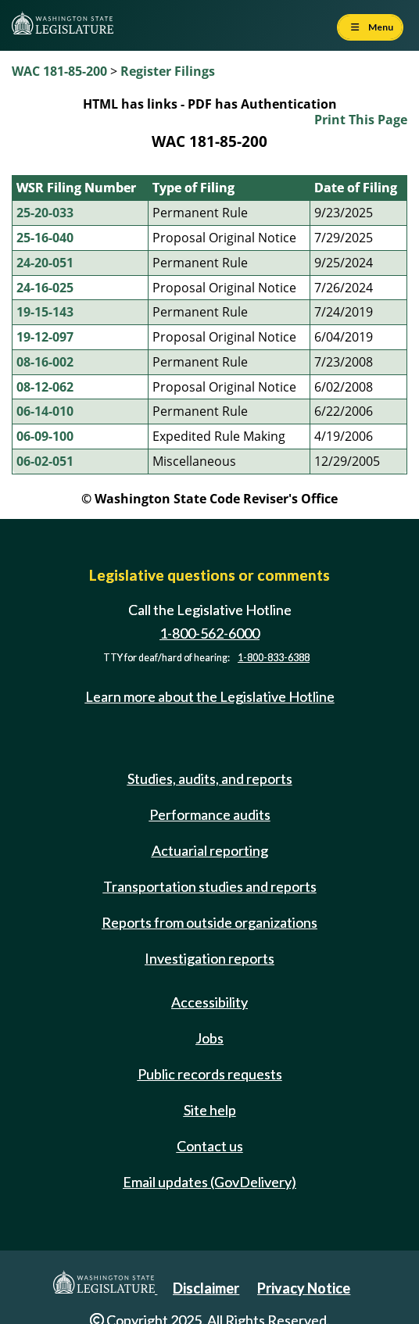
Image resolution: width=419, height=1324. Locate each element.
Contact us (210, 1145)
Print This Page (360, 119)
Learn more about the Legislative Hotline (210, 697)
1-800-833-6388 (274, 658)
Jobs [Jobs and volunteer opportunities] (209, 1038)
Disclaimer (206, 1288)
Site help (210, 1109)
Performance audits (209, 814)
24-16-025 (44, 287)
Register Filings (167, 71)
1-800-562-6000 (209, 633)
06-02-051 (44, 461)
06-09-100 (44, 436)
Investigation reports (209, 958)
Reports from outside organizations (209, 922)
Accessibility (209, 1002)
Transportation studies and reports (210, 886)
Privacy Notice (303, 1288)
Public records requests (210, 1073)
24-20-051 (44, 262)
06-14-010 (44, 411)
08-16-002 (44, 361)
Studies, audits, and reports (209, 778)
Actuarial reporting (210, 850)
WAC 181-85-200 (59, 71)
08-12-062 (44, 386)
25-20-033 (44, 212)
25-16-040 (44, 237)
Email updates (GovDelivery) (209, 1181)
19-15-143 (44, 311)
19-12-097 (44, 336)
